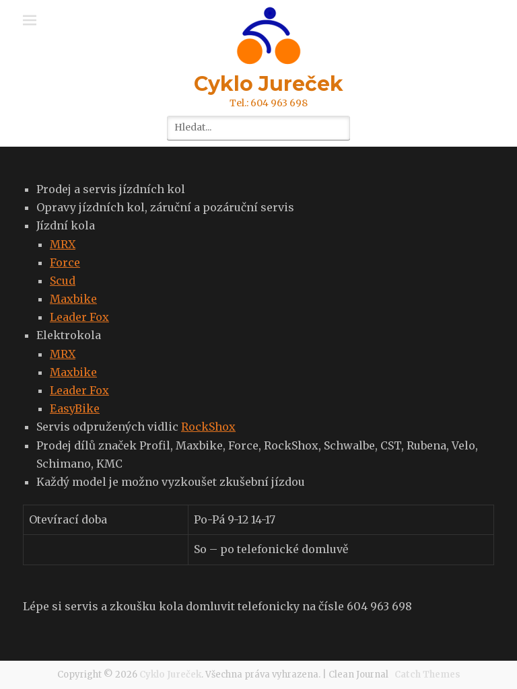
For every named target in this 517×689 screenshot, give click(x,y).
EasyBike (75, 408)
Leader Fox (79, 317)
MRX (62, 244)
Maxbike (73, 298)
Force (65, 262)
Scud (62, 280)
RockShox (208, 426)
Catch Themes (427, 674)
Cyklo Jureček (268, 83)
